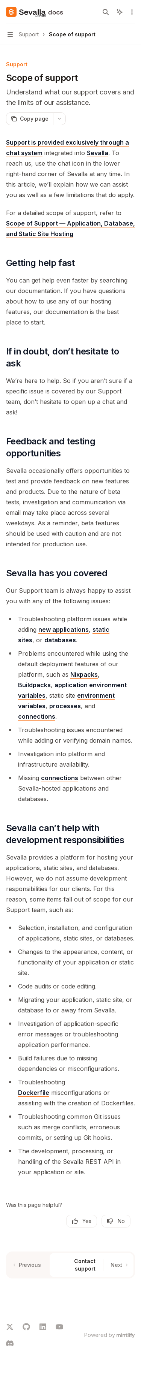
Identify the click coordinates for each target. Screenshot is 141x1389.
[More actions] (131, 12)
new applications (63, 629)
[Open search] (106, 12)
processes (65, 706)
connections (36, 716)
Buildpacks (34, 685)
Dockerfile (33, 1092)
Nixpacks (84, 674)
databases (60, 640)
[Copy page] (29, 118)
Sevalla (97, 153)
